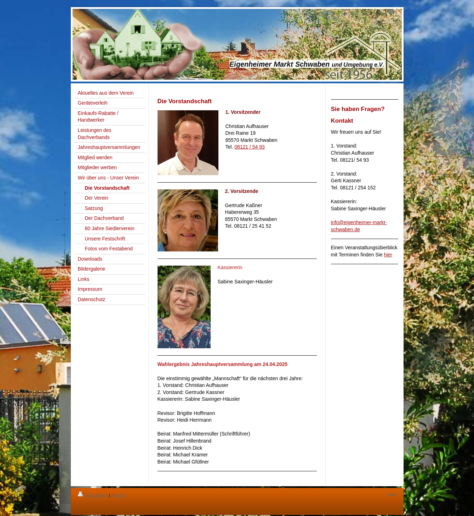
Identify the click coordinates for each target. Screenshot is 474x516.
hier (388, 254)
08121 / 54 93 (249, 147)
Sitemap (118, 495)
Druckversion (93, 495)
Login (391, 494)
